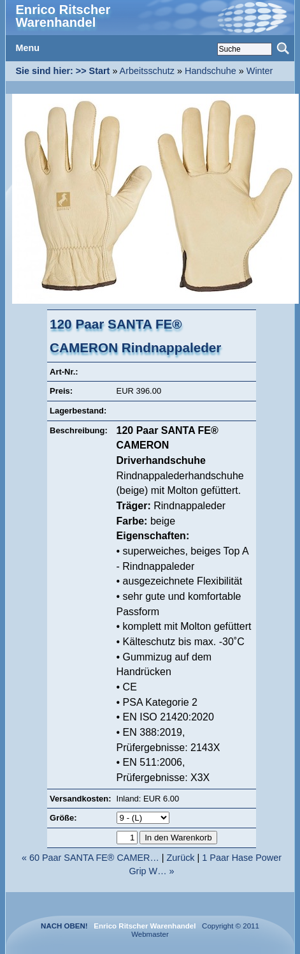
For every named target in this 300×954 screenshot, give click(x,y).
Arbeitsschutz (147, 71)
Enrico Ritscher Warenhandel (62, 16)
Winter (259, 71)
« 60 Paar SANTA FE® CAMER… (90, 858)
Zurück (181, 858)
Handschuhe (210, 71)
